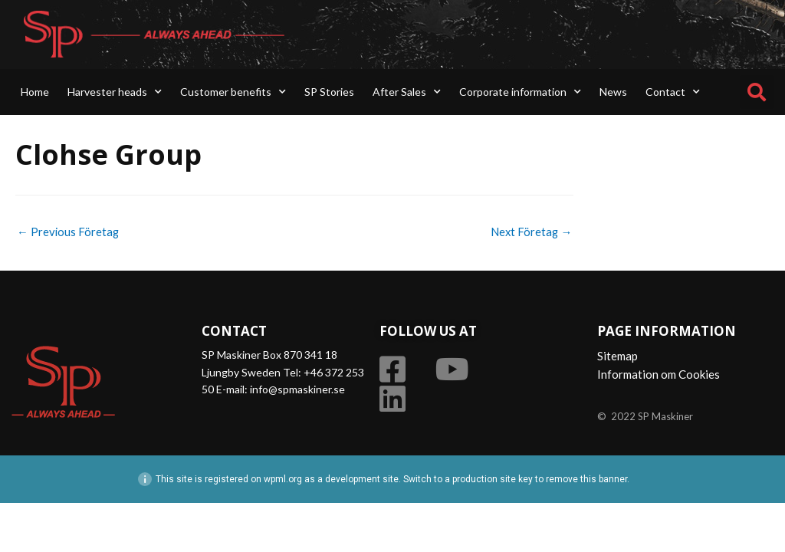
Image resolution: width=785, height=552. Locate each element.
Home (35, 91)
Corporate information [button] (520, 92)
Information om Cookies (658, 375)
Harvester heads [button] (114, 92)
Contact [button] (672, 92)
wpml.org (283, 479)
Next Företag (530, 231)
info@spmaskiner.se (297, 389)
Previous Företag (68, 231)
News (613, 91)
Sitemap (617, 356)
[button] (757, 92)
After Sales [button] (407, 92)
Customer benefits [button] (233, 92)
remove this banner (586, 479)
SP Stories (329, 91)
